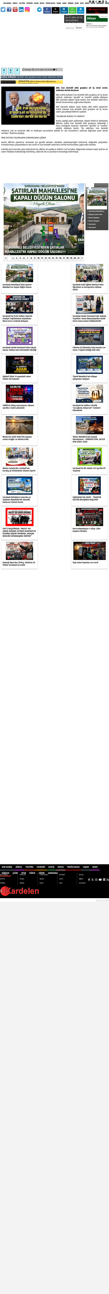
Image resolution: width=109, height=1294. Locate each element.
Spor (82, 3)
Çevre (77, 3)
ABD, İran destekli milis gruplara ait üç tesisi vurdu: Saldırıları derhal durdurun (96, 27)
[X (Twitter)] (93, 1)
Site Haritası (6, 900)
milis (26, 77)
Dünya (87, 3)
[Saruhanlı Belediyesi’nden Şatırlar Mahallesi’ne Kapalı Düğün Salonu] (44, 219)
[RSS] (106, 1)
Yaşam (59, 3)
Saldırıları (52, 77)
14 (53, 258)
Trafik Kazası (50, 3)
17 (64, 258)
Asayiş (36, 3)
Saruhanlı (100, 3)
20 (75, 258)
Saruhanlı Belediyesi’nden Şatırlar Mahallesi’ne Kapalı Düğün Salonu (38, 82)
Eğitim (93, 3)
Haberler (89, 24)
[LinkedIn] (103, 1)
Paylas (47, 10)
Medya (42, 3)
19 (71, 258)
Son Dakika (7, 3)
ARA (79, 28)
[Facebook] (90, 1)
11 (42, 258)
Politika (22, 3)
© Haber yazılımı (95, 900)
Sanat (64, 3)
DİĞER (107, 3)
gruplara (32, 77)
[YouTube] (99, 1)
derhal (59, 77)
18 (67, 258)
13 (49, 258)
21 (78, 258)
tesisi (39, 77)
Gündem (70, 3)
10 (38, 258)
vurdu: (44, 77)
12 (46, 258)
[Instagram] (96, 1)
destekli (20, 77)
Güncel (15, 3)
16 (60, 258)
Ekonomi (29, 3)
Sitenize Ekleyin (20, 900)
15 (57, 258)
